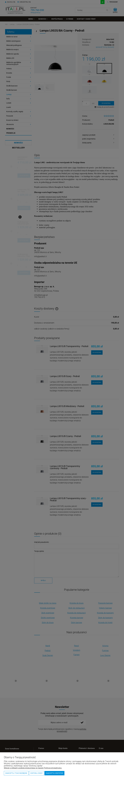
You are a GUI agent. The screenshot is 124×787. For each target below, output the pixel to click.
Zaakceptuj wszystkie (54, 773)
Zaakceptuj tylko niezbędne (16, 773)
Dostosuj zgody (36, 773)
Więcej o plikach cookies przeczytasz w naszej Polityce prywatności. (33, 768)
